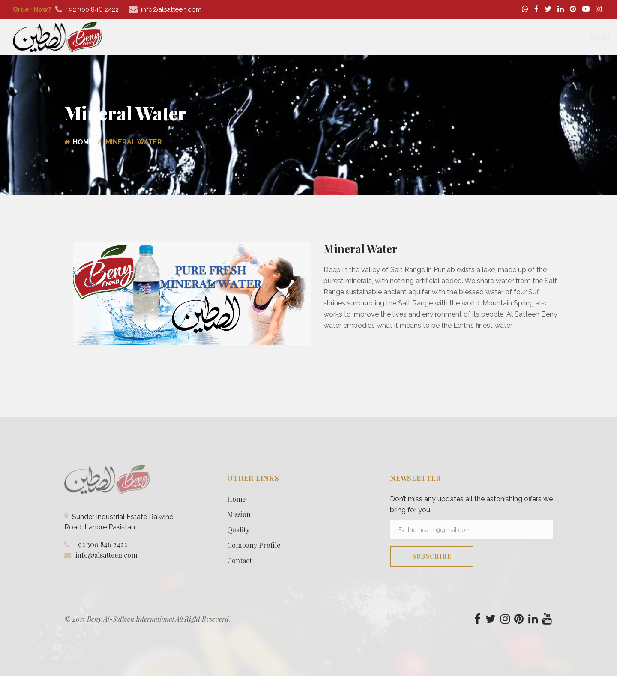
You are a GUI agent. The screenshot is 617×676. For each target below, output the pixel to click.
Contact (576, 37)
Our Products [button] (396, 37)
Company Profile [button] (473, 37)
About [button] (342, 37)
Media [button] (534, 37)
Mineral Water (360, 248)
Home (306, 37)
